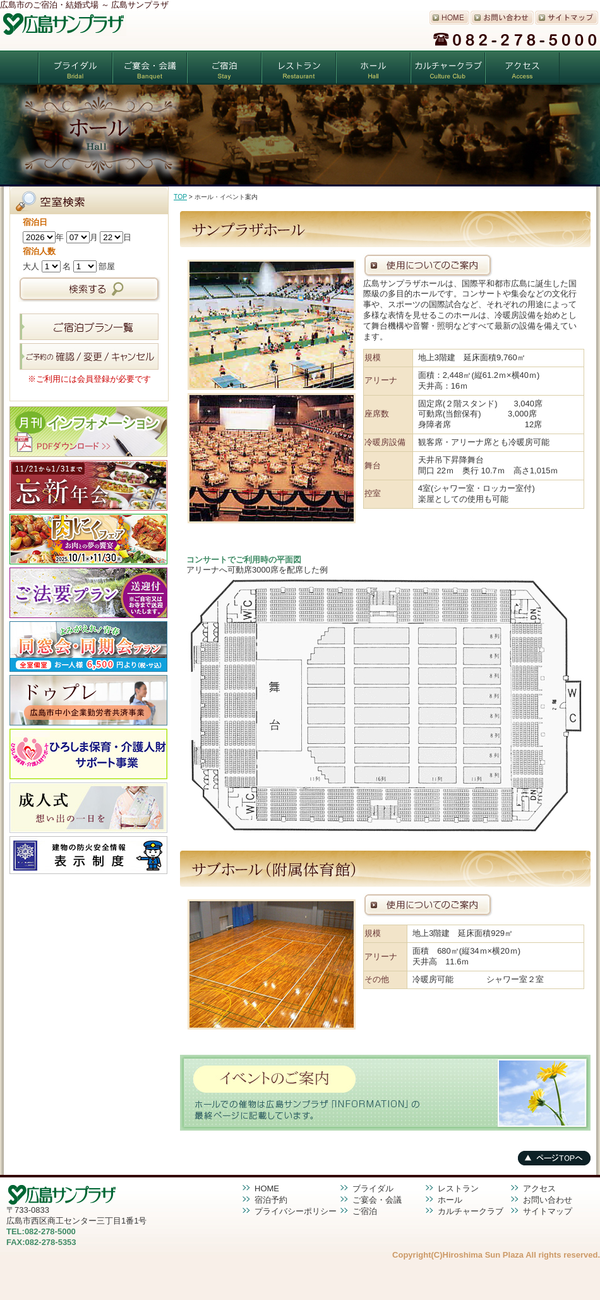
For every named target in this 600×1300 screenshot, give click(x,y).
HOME (267, 1188)
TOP (180, 196)
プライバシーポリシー (296, 1211)
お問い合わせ (547, 1200)
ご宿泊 (224, 68)
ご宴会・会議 (149, 68)
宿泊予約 (271, 1200)
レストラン (298, 68)
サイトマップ (547, 1211)
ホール (373, 68)
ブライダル (75, 68)
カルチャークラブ (448, 68)
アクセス (522, 68)
